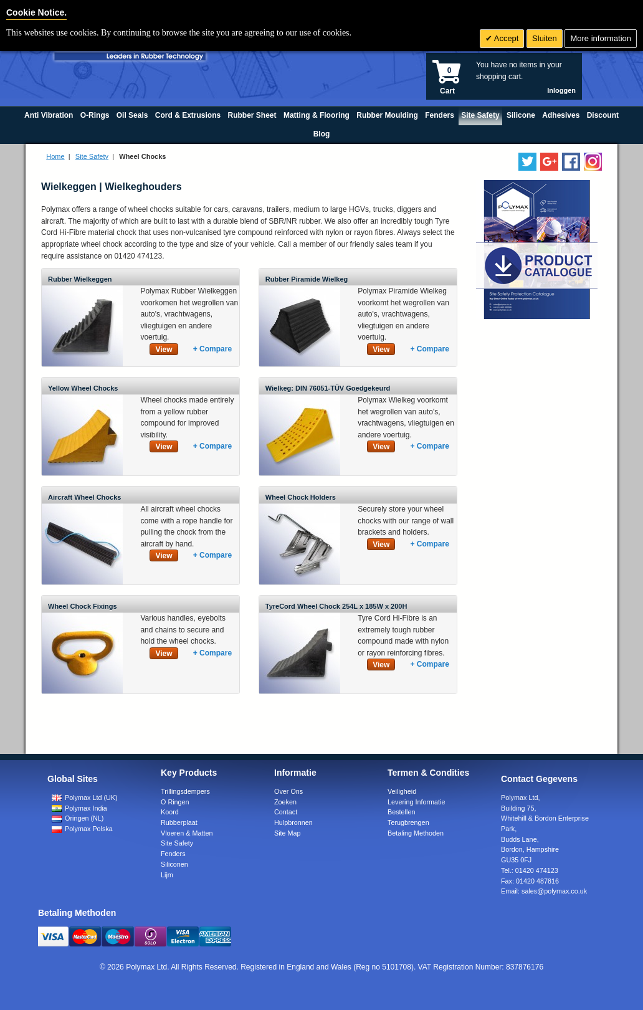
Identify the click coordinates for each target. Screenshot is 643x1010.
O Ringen (175, 802)
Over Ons (288, 791)
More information (600, 38)
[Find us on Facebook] (571, 162)
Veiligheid (402, 791)
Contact (285, 812)
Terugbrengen (408, 822)
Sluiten (544, 38)
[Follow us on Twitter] (527, 162)
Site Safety (91, 156)
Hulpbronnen (293, 822)
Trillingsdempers (185, 791)
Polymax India (79, 808)
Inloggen (561, 90)
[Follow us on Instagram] (593, 162)
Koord (170, 812)
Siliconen (174, 864)
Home (55, 156)
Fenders (173, 853)
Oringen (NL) (77, 818)
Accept (505, 38)
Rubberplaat (179, 822)
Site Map (287, 833)
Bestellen (401, 812)
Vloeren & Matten (186, 833)
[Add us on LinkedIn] (549, 162)
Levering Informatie (416, 802)
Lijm (167, 875)
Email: (544, 891)
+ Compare (212, 349)
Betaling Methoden (416, 833)
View (163, 349)
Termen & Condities (428, 773)
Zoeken (285, 802)
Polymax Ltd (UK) (85, 797)
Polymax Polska (82, 828)
